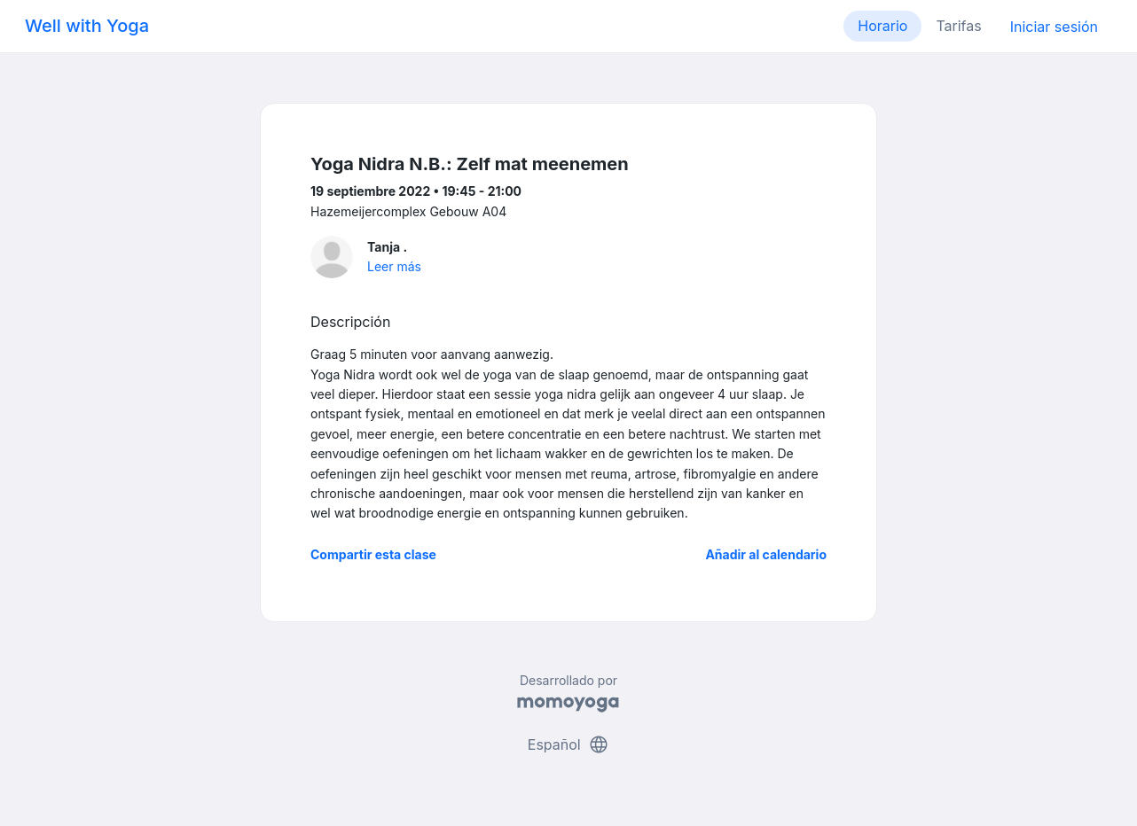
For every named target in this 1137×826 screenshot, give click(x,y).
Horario (882, 26)
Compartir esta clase (373, 554)
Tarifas (958, 26)
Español (568, 744)
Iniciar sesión (1054, 26)
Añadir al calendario (766, 554)
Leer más (394, 266)
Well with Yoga (87, 25)
